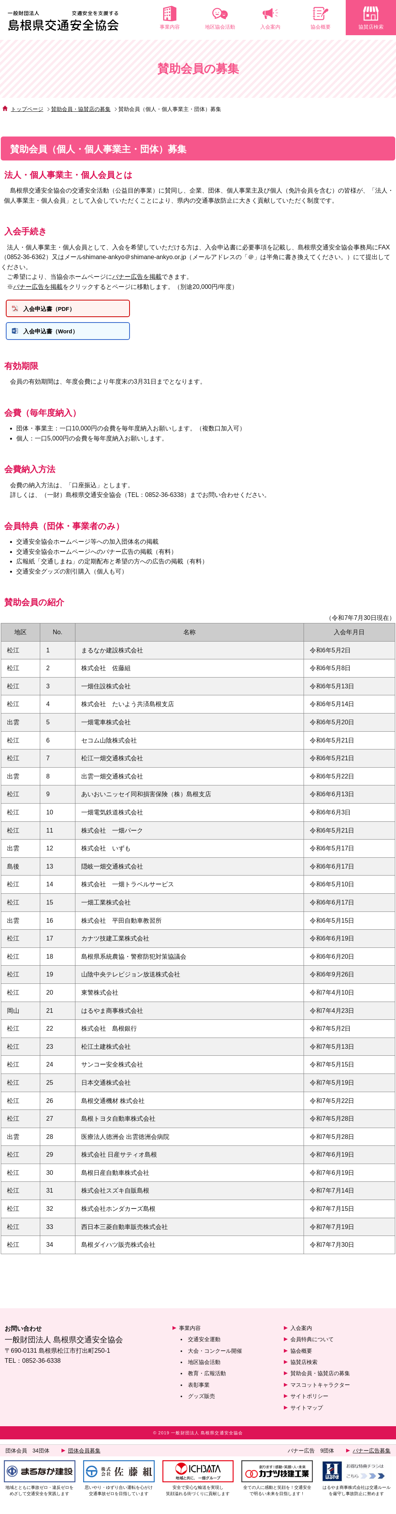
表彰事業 (199, 1390)
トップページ (27, 110)
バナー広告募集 (372, 1450)
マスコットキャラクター (320, 1390)
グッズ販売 (201, 1401)
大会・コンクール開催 (215, 1356)
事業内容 (190, 1333)
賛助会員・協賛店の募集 (81, 110)
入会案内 (301, 1333)
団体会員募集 (84, 1450)
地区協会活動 (204, 1367)
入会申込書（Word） (57, 336)
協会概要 (301, 1356)
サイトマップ (306, 1413)
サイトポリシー (309, 1401)
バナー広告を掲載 (137, 277)
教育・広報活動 (207, 1379)
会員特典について (312, 1345)
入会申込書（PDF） (55, 310)
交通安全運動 (204, 1345)
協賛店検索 (303, 1367)
